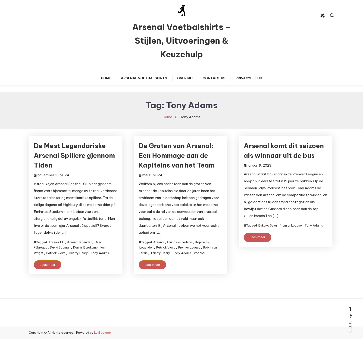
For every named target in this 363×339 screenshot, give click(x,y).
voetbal (199, 253)
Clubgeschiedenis (180, 242)
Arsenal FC (56, 242)
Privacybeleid (248, 78)
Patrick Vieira (56, 253)
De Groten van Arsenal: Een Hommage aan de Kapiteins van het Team (177, 155)
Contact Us (214, 78)
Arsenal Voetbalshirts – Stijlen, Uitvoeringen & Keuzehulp (181, 41)
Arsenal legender (79, 242)
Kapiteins (202, 242)
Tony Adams (100, 253)
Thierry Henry (78, 253)
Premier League (189, 247)
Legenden (146, 247)
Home (106, 78)
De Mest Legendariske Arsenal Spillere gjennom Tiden (74, 155)
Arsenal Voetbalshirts (144, 78)
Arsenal (158, 242)
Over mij (185, 78)
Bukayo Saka (267, 225)
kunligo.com (103, 332)
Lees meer (47, 265)
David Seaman (60, 247)
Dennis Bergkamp (85, 247)
